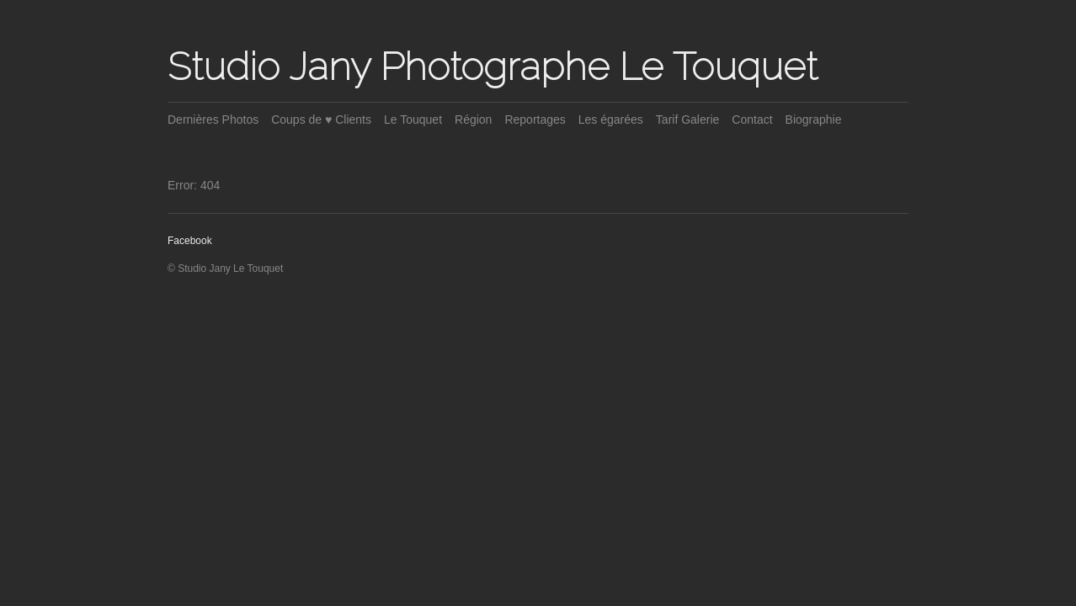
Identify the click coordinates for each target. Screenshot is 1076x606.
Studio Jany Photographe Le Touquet (493, 66)
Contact (752, 119)
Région (473, 119)
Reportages (534, 119)
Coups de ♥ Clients (321, 119)
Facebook (190, 241)
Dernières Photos (213, 119)
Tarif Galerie (687, 119)
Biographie (814, 119)
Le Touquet (413, 119)
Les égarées (610, 119)
